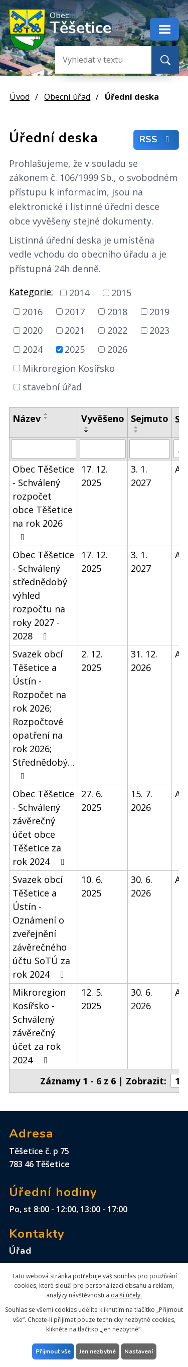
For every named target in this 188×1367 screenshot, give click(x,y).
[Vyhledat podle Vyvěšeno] (103, 449)
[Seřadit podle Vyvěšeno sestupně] (86, 431)
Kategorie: (31, 292)
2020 (33, 330)
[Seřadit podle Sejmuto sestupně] (136, 431)
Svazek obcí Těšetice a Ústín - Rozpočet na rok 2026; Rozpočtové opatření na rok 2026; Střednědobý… (44, 714)
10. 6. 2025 (92, 886)
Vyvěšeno (102, 418)
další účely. (126, 1295)
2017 (75, 311)
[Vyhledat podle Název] (43, 449)
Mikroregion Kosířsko (69, 368)
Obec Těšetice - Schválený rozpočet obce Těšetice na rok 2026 (43, 502)
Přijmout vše (53, 1351)
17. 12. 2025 (94, 476)
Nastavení (138, 1351)
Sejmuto (149, 418)
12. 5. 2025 (92, 999)
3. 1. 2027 (141, 476)
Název (27, 418)
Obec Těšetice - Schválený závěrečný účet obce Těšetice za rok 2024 (43, 827)
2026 (117, 349)
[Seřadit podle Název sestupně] (46, 418)
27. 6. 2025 (92, 800)
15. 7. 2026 (141, 800)
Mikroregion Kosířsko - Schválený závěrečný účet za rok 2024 (39, 1026)
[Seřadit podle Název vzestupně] (46, 414)
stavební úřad (52, 387)
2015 (121, 293)
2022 (117, 330)
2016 (33, 311)
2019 (159, 311)
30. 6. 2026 (141, 886)
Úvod (20, 96)
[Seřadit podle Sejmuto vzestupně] (136, 427)
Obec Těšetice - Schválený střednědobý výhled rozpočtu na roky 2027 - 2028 (43, 595)
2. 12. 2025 (92, 660)
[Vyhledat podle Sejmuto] (149, 449)
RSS (156, 139)
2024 (33, 349)
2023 (159, 330)
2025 (75, 349)
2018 (117, 311)
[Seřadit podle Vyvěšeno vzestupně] (86, 427)
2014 (79, 293)
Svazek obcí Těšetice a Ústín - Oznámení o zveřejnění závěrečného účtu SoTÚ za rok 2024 (41, 926)
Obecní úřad (67, 96)
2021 (75, 330)
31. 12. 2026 (144, 660)
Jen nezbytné (97, 1351)
